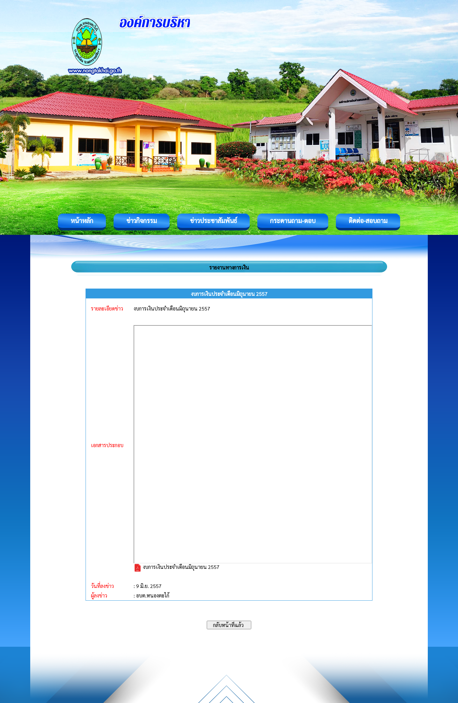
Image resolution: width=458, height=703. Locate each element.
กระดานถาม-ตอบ (293, 220)
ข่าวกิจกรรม (141, 220)
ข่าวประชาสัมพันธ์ (213, 220)
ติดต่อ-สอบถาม (368, 220)
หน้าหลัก (82, 220)
